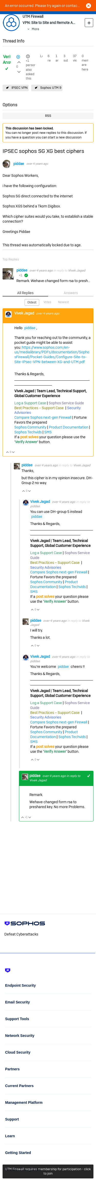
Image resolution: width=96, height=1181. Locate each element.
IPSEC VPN (20, 87)
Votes (47, 302)
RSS (48, 115)
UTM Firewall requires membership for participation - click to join (48, 1171)
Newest (63, 302)
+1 (27, 61)
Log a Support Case (30, 403)
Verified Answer (10, 59)
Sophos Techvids (28, 432)
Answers (71, 293)
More (35, 29)
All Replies (25, 293)
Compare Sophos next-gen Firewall (42, 417)
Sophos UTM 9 (50, 87)
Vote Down (13, 452)
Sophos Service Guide (66, 403)
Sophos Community (30, 427)
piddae (18, 164)
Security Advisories (45, 567)
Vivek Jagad (76, 270)
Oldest (31, 302)
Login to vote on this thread (19, 61)
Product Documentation (68, 427)
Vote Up (7, 452)
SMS (48, 432)
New (89, 22)
